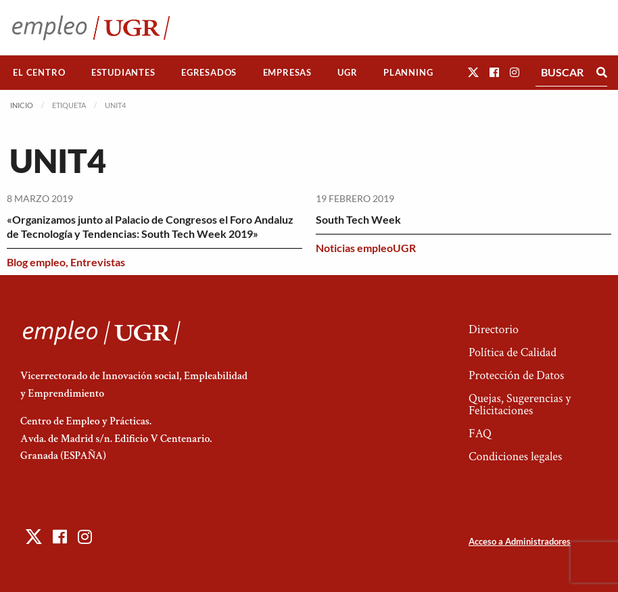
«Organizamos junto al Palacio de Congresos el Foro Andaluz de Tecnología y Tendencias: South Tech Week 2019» (150, 226)
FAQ (480, 433)
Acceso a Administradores (520, 541)
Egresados (209, 72)
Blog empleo (36, 261)
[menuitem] (39, 72)
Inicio (21, 105)
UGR (347, 72)
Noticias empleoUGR (366, 247)
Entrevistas (97, 261)
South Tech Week (358, 219)
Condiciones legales (515, 456)
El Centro (39, 72)
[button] (473, 72)
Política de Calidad (512, 352)
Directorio (494, 329)
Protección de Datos (516, 375)
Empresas (287, 72)
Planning (408, 72)
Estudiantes (123, 72)
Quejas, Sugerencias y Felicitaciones (520, 404)
